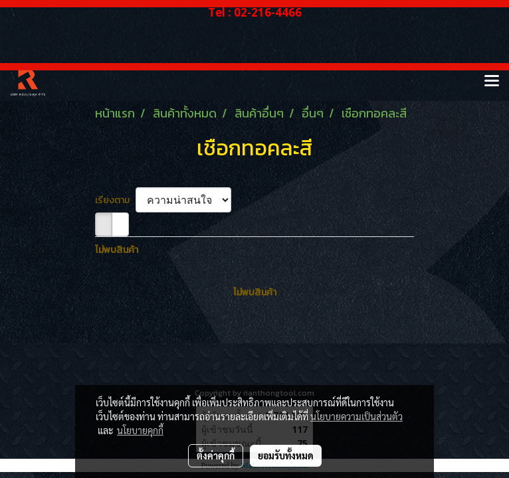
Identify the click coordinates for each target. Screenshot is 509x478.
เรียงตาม (115, 200)
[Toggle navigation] (491, 81)
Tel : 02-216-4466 (255, 12)
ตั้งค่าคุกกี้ (216, 455)
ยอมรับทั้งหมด (286, 455)
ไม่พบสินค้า (116, 250)
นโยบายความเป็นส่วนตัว (356, 416)
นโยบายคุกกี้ (140, 430)
